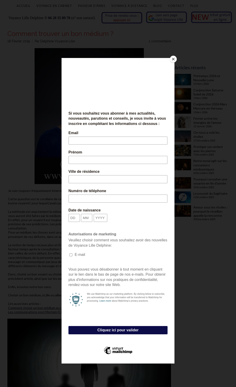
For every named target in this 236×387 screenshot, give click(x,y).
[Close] (173, 59)
